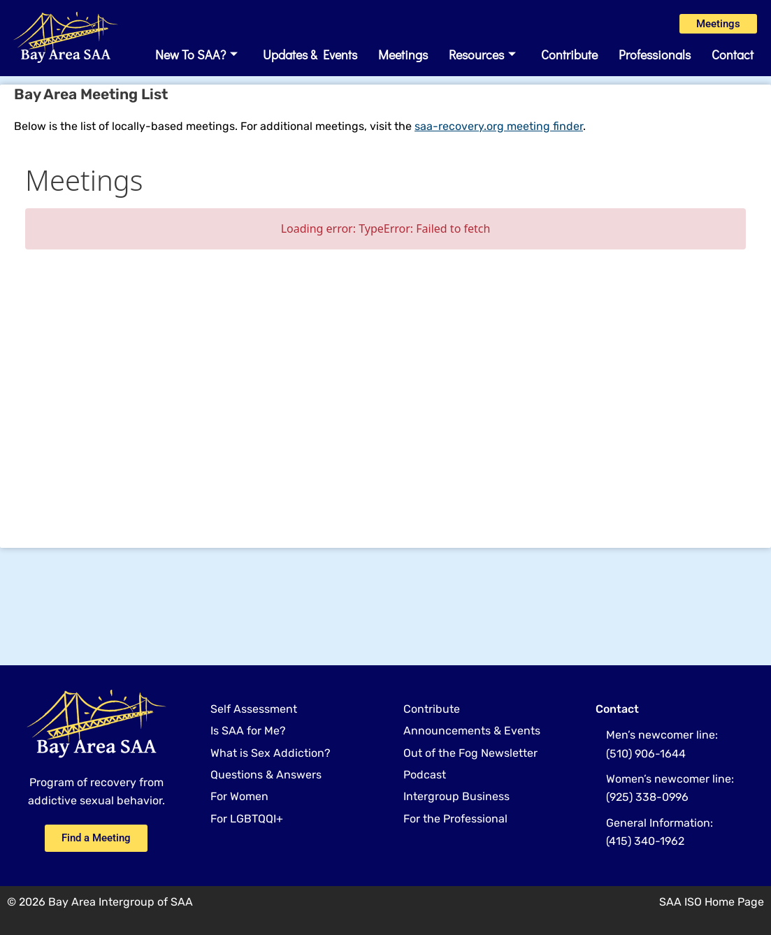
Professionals (655, 60)
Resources (482, 61)
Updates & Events (310, 60)
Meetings (403, 60)
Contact (733, 60)
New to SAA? (196, 61)
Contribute (569, 60)
